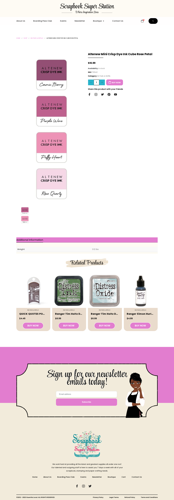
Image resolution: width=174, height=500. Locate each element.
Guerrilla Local (32, 497)
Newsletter (80, 21)
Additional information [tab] (29, 240)
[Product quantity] (96, 82)
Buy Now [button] (33, 325)
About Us (20, 21)
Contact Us (117, 21)
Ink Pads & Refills (103, 76)
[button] (153, 21)
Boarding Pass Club (42, 21)
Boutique (98, 21)
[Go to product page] (33, 291)
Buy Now (116, 82)
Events (63, 21)
